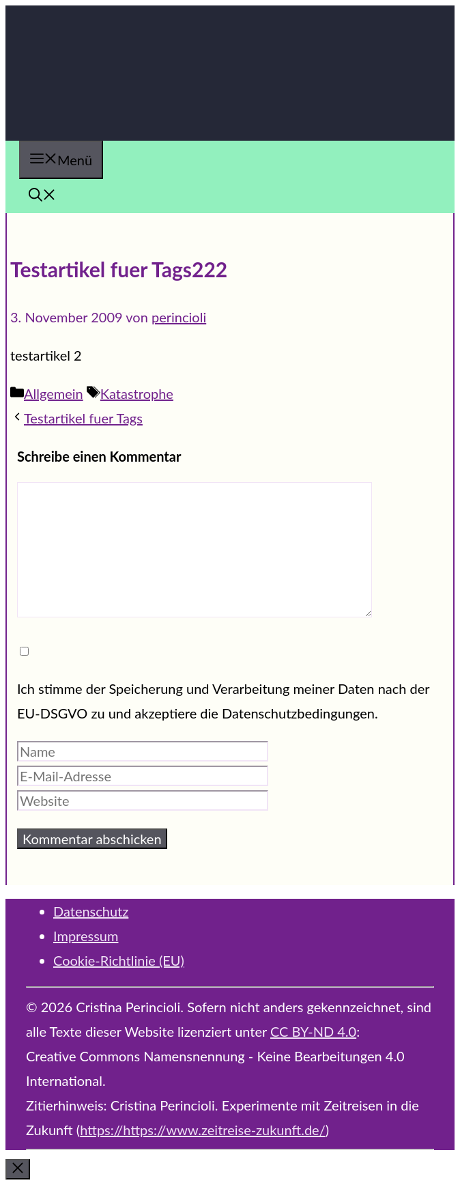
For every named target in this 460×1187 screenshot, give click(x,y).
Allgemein (53, 393)
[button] (42, 196)
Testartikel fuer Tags (83, 418)
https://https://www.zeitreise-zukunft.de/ (203, 1129)
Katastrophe (136, 393)
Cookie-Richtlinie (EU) (118, 960)
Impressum (85, 935)
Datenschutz (90, 911)
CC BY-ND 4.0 (313, 1031)
